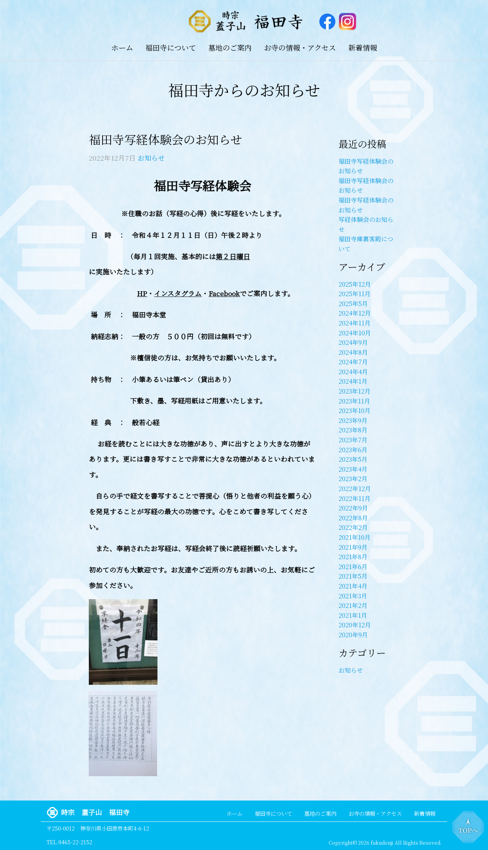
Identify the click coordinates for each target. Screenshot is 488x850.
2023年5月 (353, 459)
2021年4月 (353, 586)
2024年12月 (355, 313)
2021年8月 (353, 556)
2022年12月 (355, 488)
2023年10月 (355, 410)
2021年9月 (353, 547)
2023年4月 (353, 469)
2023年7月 (353, 439)
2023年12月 (355, 391)
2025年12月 (355, 284)
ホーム (122, 47)
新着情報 (362, 47)
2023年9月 (353, 420)
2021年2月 (353, 605)
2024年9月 (353, 342)
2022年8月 (353, 518)
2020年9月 (353, 634)
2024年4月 (353, 371)
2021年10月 (355, 537)
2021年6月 (353, 566)
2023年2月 (353, 478)
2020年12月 (355, 624)
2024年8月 (353, 352)
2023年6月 (353, 449)
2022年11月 (355, 498)
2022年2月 (353, 527)
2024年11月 (355, 323)
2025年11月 (355, 293)
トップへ (467, 826)
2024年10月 (355, 333)
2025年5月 (353, 303)
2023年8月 (353, 430)
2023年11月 (354, 401)
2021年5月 (353, 576)
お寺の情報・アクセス (300, 47)
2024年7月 (353, 361)
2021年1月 (353, 615)
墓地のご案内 (230, 47)
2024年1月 (353, 381)
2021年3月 (353, 596)
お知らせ (151, 158)
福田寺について (170, 47)
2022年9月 (353, 508)
